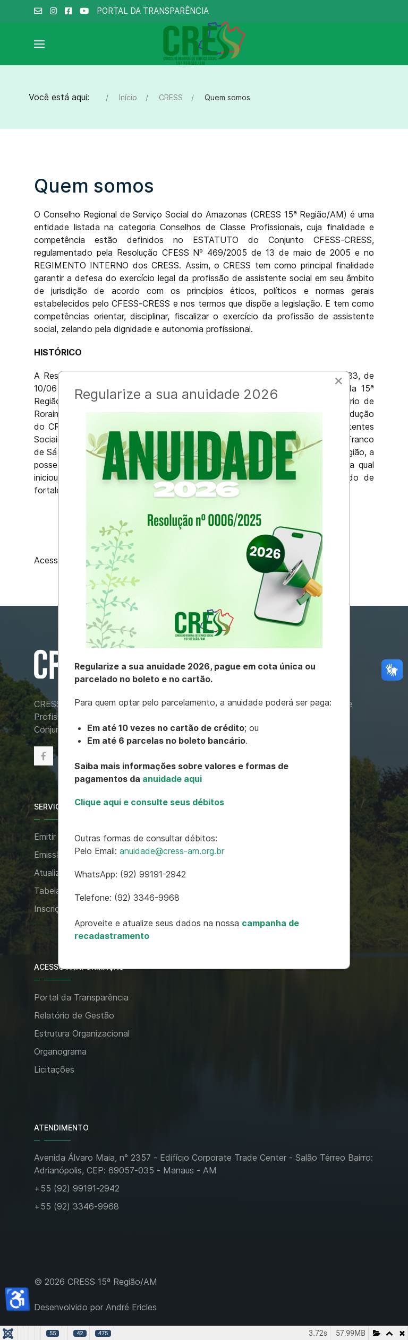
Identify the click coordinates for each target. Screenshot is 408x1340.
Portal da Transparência (81, 997)
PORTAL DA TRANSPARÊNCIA (153, 11)
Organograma (60, 1051)
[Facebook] (43, 755)
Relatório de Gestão (74, 1015)
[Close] (338, 380)
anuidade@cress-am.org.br (172, 851)
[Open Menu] (39, 44)
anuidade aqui (171, 778)
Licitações (54, 1069)
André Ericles (131, 1307)
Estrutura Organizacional (82, 1033)
